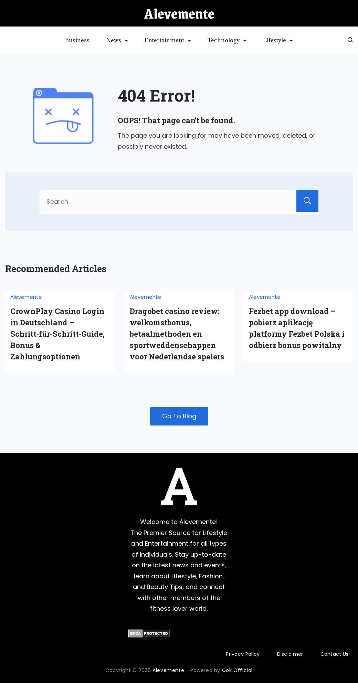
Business (77, 40)
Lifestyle (278, 40)
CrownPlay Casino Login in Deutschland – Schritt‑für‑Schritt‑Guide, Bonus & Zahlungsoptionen (57, 333)
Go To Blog (179, 416)
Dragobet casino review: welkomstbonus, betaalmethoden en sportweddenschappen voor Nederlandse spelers (177, 333)
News (117, 40)
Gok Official (237, 670)
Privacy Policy (243, 654)
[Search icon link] (348, 40)
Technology (227, 40)
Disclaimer (290, 654)
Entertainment (168, 40)
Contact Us (334, 654)
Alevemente (179, 13)
